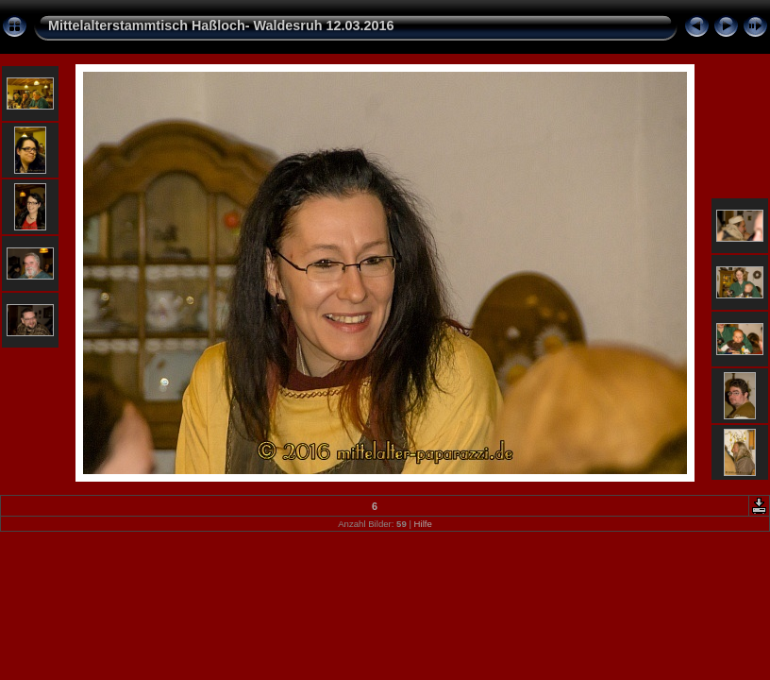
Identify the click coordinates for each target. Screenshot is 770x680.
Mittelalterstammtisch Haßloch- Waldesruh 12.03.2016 (221, 25)
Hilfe (423, 523)
